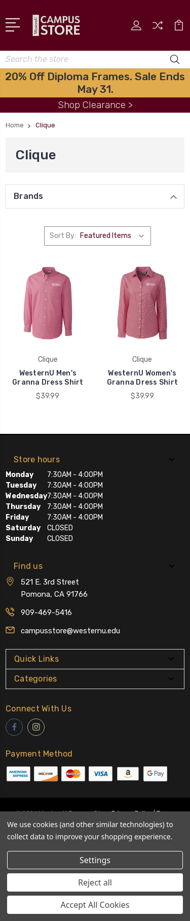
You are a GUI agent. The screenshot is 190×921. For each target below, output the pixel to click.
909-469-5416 (46, 612)
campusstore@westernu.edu (70, 630)
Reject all (95, 882)
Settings (95, 860)
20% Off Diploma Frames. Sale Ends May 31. (95, 82)
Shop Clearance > (95, 105)
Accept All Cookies (95, 904)
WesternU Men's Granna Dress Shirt (48, 378)
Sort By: (63, 235)
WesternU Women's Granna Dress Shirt (142, 378)
